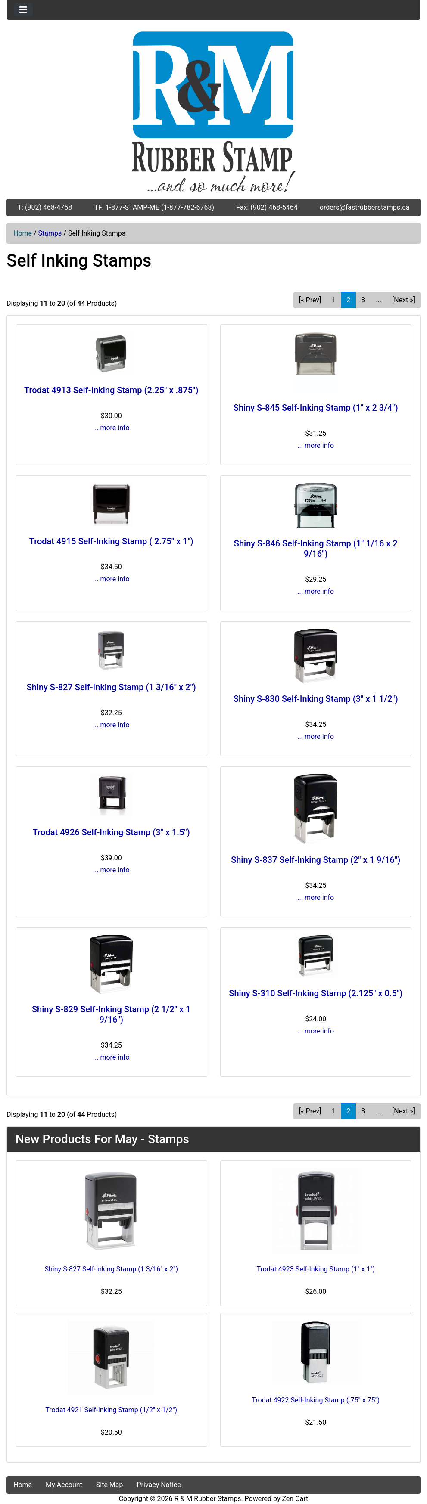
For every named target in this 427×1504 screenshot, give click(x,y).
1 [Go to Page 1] (334, 300)
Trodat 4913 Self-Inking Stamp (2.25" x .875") (111, 390)
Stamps (50, 233)
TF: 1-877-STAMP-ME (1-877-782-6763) (154, 207)
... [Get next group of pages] (378, 300)
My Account (64, 1485)
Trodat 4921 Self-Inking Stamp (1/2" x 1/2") (111, 1410)
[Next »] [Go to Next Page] (403, 300)
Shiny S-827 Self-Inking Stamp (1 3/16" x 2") (111, 687)
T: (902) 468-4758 (45, 207)
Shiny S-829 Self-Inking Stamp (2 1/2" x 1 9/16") (111, 1014)
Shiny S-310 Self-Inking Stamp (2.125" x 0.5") (315, 993)
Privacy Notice (159, 1485)
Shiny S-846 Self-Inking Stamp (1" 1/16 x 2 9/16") (316, 548)
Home (22, 233)
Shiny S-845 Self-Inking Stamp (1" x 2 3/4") (316, 408)
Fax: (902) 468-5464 (266, 207)
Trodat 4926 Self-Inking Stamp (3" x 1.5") (111, 832)
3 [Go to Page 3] (363, 300)
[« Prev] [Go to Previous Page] (310, 300)
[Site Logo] (214, 111)
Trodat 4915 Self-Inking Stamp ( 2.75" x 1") (111, 541)
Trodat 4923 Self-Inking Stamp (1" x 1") (315, 1269)
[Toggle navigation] (23, 9)
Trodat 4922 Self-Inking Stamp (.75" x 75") (316, 1400)
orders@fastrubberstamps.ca (365, 207)
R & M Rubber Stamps (208, 1499)
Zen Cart (295, 1499)
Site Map (109, 1485)
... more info (111, 428)
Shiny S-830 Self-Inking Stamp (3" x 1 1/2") (316, 699)
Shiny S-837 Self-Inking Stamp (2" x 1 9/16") (315, 860)
